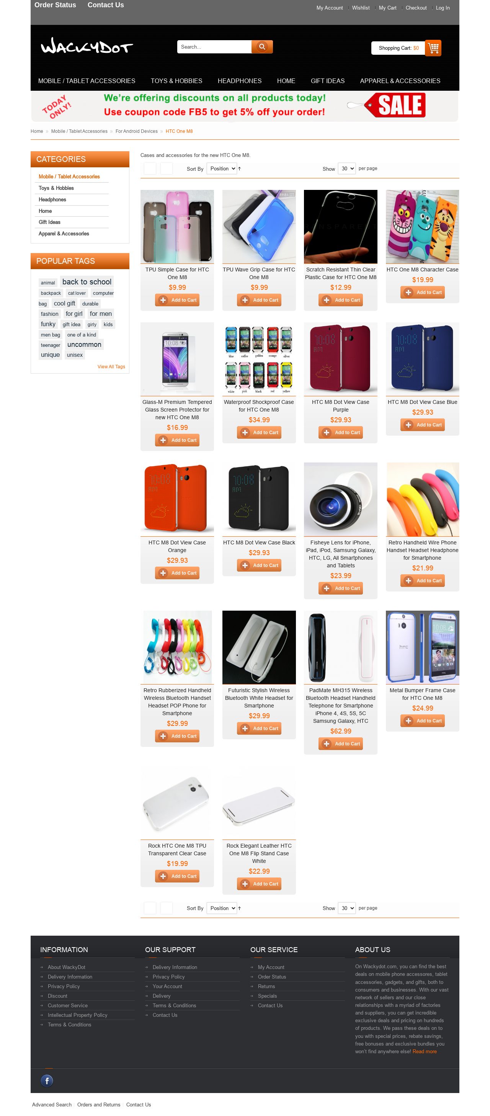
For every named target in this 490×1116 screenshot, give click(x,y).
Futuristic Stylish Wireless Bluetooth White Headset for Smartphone (259, 698)
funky (48, 323)
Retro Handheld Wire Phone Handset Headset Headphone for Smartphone (423, 550)
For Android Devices (137, 131)
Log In (443, 8)
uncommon (84, 344)
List (166, 168)
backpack (51, 293)
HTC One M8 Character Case (423, 269)
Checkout (416, 8)
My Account (330, 8)
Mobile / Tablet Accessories (79, 131)
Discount (57, 996)
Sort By (195, 169)
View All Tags (111, 366)
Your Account (167, 986)
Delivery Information (70, 977)
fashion (50, 314)
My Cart (388, 8)
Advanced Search (52, 1104)
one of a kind (81, 335)
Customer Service (68, 1005)
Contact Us (165, 1015)
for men (101, 313)
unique (50, 354)
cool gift (64, 303)
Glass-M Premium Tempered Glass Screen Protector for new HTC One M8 (177, 409)
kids (108, 324)
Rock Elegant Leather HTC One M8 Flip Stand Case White (259, 853)
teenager (50, 345)
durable (90, 304)
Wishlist (361, 8)
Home (37, 131)
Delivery (162, 996)
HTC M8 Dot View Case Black (259, 542)
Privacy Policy (64, 986)
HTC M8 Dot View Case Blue (422, 402)
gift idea (71, 324)
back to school (86, 281)
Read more (425, 1051)
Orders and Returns (99, 1104)
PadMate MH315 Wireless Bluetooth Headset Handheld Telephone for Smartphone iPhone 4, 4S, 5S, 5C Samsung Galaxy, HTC (341, 705)
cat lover (77, 293)
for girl (74, 313)
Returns (266, 986)
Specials (267, 996)
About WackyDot (66, 967)
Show (329, 169)
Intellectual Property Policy (78, 1015)
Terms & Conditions (69, 1024)
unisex (75, 355)
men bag (50, 335)
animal (48, 283)
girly (92, 324)
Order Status (272, 977)
